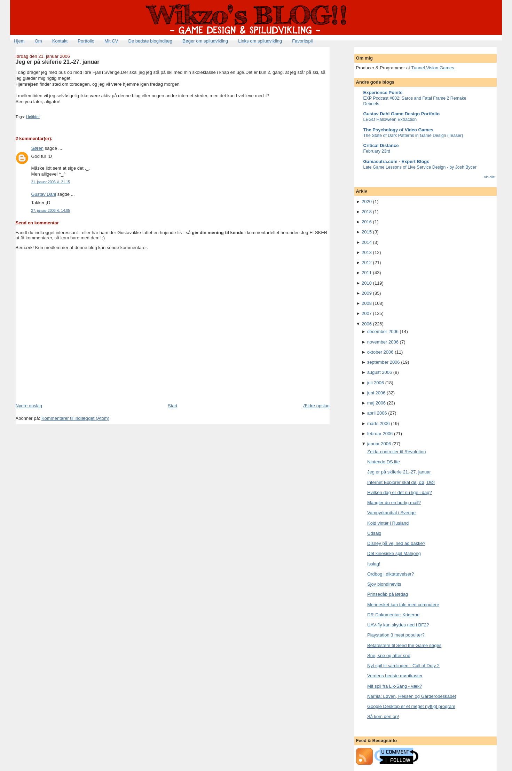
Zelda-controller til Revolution (396, 451)
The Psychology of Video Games (398, 129)
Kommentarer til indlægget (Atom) (75, 418)
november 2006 (383, 342)
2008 (367, 303)
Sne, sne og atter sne (388, 655)
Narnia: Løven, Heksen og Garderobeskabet (411, 696)
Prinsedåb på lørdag (387, 594)
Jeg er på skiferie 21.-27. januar (58, 62)
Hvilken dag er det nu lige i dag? (399, 492)
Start (172, 405)
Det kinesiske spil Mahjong (394, 553)
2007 (367, 313)
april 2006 (377, 413)
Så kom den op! (383, 716)
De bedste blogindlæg (150, 41)
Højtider (33, 117)
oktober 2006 (380, 352)
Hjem (19, 41)
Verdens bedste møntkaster (395, 675)
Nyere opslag (29, 405)
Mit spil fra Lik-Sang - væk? (394, 686)
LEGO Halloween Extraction (390, 119)
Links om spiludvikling (260, 41)
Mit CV (111, 41)
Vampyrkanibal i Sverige (391, 512)
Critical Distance (381, 145)
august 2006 (379, 372)
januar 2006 (379, 443)
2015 (367, 231)
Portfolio (86, 41)
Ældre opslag (316, 405)
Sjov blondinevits (384, 584)
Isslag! (373, 563)
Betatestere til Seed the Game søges (404, 645)
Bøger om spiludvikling (205, 41)
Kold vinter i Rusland (388, 523)
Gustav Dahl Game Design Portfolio (401, 113)
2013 (367, 252)
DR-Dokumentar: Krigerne (393, 614)
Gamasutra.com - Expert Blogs (396, 161)
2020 (367, 201)
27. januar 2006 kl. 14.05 (50, 211)
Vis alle (489, 177)
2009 (367, 293)
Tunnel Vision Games (432, 67)
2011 (367, 272)
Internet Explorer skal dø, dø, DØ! (401, 482)
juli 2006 (375, 382)
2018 (367, 211)
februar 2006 (380, 433)
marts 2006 (378, 423)
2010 (367, 283)
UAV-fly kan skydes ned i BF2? (398, 624)
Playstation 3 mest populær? (396, 635)
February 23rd (377, 151)
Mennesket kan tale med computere (403, 604)
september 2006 (383, 362)
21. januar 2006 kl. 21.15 (50, 182)
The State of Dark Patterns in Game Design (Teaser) (413, 135)
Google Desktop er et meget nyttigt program (411, 706)
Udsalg (374, 533)
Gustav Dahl (43, 194)
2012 (367, 262)
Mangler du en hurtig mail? (394, 502)
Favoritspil (302, 41)
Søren (37, 148)
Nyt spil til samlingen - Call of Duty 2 (403, 665)
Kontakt (60, 41)
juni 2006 (376, 392)
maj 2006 (376, 403)
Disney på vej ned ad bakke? (396, 543)
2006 (367, 323)
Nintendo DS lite (383, 461)
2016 (367, 221)
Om (38, 41)
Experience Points (383, 92)
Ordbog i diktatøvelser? (390, 574)
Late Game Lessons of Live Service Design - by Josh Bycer (419, 167)
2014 (367, 242)
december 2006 (383, 331)
